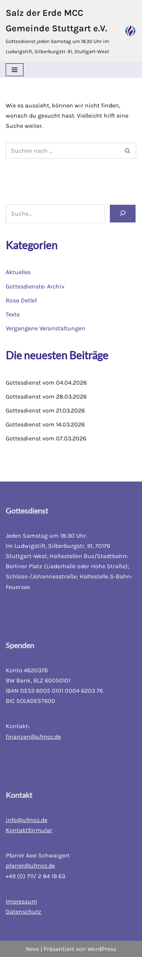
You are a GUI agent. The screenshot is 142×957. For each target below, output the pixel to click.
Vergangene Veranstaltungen (45, 328)
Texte (13, 314)
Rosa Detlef (21, 300)
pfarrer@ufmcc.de (30, 865)
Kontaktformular (29, 830)
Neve (32, 948)
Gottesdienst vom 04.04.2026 (46, 382)
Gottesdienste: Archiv (35, 286)
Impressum (21, 901)
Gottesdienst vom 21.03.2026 (45, 410)
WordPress (101, 948)
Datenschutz (23, 911)
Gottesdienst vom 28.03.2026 (46, 396)
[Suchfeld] (62, 151)
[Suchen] (122, 213)
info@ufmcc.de (26, 820)
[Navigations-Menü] (14, 69)
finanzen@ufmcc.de (33, 736)
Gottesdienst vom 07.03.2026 (46, 438)
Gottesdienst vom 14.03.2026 (45, 424)
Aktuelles (18, 272)
